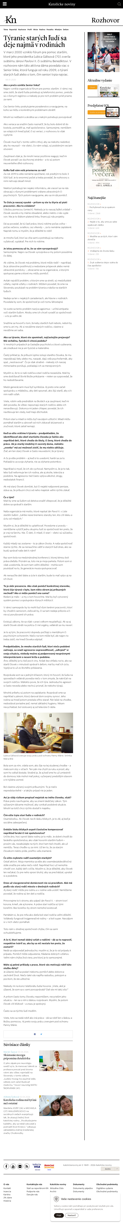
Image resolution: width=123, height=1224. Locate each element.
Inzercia (7, 1191)
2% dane (7, 1198)
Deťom (67, 29)
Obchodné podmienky (107, 1191)
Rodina (43, 29)
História (7, 1201)
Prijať (59, 1215)
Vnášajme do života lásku (102, 251)
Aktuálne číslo (57, 1188)
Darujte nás (32, 1194)
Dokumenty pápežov (83, 1188)
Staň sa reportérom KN (37, 1188)
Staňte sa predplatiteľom (100, 112)
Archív (108, 1169)
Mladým (59, 29)
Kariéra (6, 1194)
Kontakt (7, 1188)
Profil (30, 29)
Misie (36, 29)
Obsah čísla (92, 87)
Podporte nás (33, 1191)
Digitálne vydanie (104, 1188)
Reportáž (13, 29)
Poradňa (51, 29)
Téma (5, 29)
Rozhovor (23, 29)
